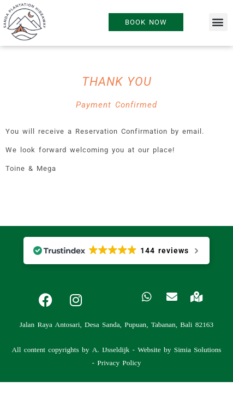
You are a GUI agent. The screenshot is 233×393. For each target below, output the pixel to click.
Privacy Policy (119, 363)
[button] (218, 22)
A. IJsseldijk (111, 350)
